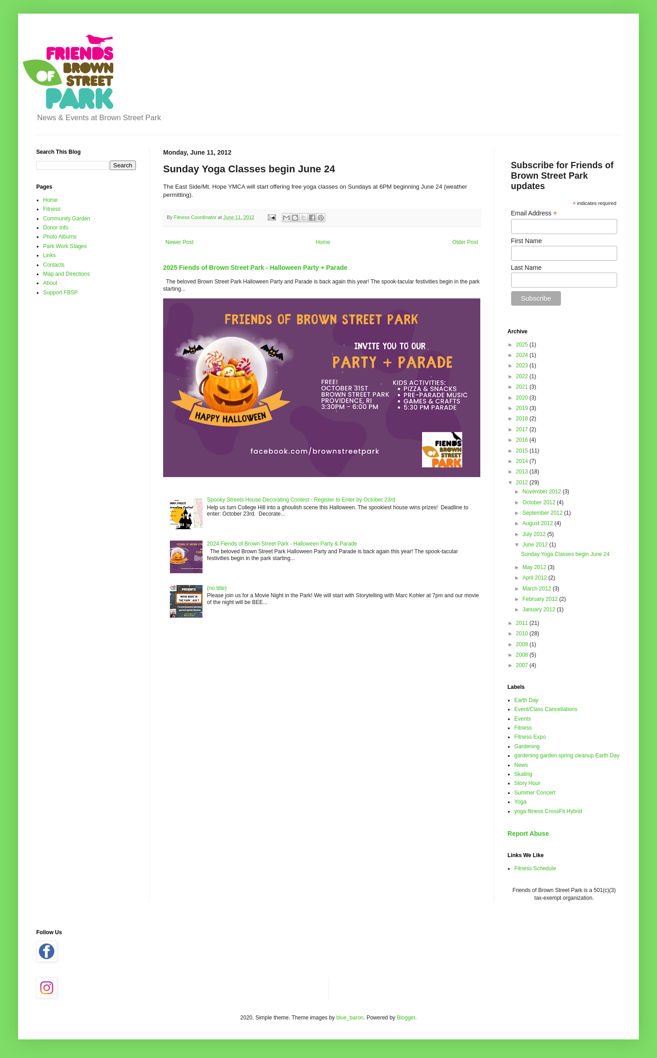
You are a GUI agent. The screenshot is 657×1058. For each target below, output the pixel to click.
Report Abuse (528, 833)
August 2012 (538, 523)
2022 (523, 376)
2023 (523, 365)
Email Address (534, 213)
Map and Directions (66, 274)
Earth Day (526, 700)
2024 (523, 355)
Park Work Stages (65, 246)
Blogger (406, 1017)
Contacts (53, 265)
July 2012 (534, 534)
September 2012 (543, 513)
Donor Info (55, 227)
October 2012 (539, 502)
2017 (523, 429)
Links (49, 255)
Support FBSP (60, 292)
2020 (523, 398)
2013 (523, 471)
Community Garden (66, 218)
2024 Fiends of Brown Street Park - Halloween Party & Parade (282, 544)
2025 (523, 344)
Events (522, 719)
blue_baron (349, 1017)
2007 (523, 665)
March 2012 (537, 588)
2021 (523, 387)
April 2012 (535, 578)
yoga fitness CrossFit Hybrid (548, 811)
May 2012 (535, 567)
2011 (523, 623)
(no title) (217, 588)
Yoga (520, 802)
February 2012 (540, 599)
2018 (523, 418)
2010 (523, 633)
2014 (523, 461)
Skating (523, 774)
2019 (523, 408)
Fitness (52, 209)
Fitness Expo (530, 737)
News (521, 765)
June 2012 (535, 544)
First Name (526, 240)
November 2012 (542, 491)
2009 (523, 644)
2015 (523, 451)
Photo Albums (60, 237)
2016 (523, 440)
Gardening (527, 746)
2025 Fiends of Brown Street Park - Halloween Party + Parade (255, 267)
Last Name (526, 267)
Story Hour (527, 783)
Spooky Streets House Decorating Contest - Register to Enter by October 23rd (301, 500)
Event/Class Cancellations (545, 709)
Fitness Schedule (535, 868)
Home (323, 242)
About (50, 283)
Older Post (465, 242)
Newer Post (179, 242)
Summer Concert (535, 793)
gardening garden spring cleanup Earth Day (566, 755)
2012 (523, 482)
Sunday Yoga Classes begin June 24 (565, 554)
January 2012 (539, 609)
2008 (523, 655)
